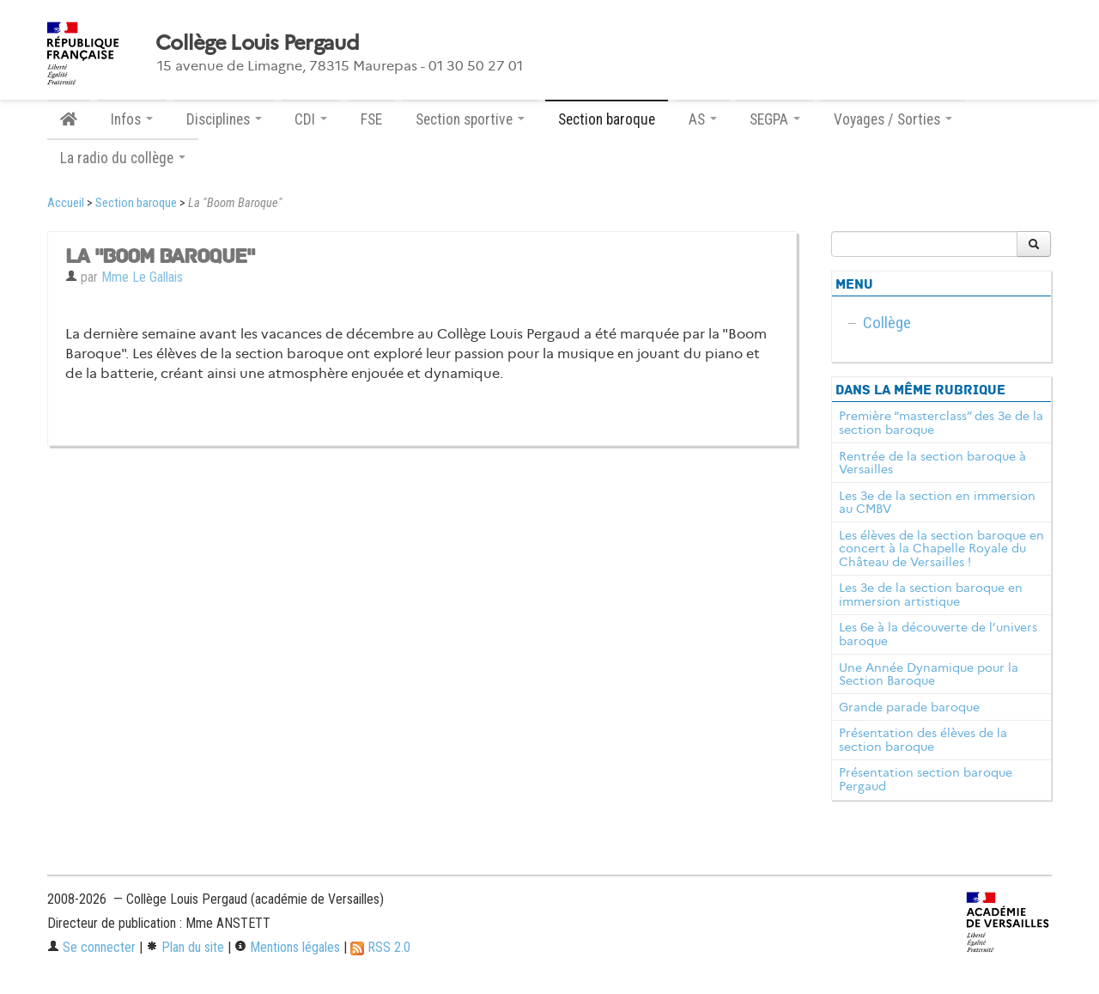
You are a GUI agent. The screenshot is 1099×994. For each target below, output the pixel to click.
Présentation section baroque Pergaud (925, 779)
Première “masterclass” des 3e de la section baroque (941, 422)
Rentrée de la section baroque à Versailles (932, 463)
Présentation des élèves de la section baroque (923, 739)
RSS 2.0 (380, 947)
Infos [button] (132, 119)
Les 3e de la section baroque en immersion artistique (931, 594)
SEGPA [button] (775, 119)
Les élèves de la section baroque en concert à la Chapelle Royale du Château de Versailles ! (941, 548)
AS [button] (703, 119)
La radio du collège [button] (122, 158)
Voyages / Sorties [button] (893, 119)
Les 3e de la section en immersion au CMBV (937, 502)
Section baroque (606, 119)
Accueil (65, 203)
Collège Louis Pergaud (257, 42)
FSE (371, 119)
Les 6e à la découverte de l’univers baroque (938, 634)
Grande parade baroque (909, 707)
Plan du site (185, 947)
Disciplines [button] (224, 119)
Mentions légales (287, 947)
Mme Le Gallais (142, 277)
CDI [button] (310, 119)
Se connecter (91, 947)
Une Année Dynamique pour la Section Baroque (928, 674)
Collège (887, 322)
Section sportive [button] (470, 119)
